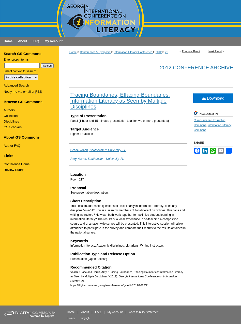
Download (213, 98)
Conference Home (17, 164)
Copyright (85, 318)
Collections (11, 116)
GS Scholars (13, 127)
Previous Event (191, 51)
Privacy (71, 318)
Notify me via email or (23, 91)
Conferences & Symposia (95, 52)
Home (72, 52)
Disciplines (11, 121)
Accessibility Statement (144, 312)
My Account (115, 312)
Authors (9, 110)
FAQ (98, 312)
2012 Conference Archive (196, 67)
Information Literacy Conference (133, 52)
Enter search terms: (17, 59)
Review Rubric (14, 170)
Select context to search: (20, 71)
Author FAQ (12, 145)
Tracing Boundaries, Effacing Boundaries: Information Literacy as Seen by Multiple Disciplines (120, 101)
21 (166, 52)
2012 (159, 52)
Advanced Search (16, 85)
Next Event (215, 51)
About (85, 312)
